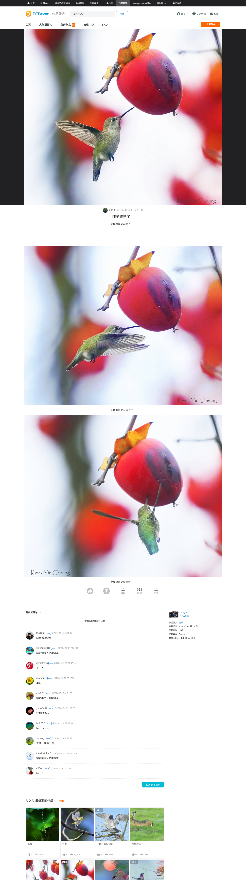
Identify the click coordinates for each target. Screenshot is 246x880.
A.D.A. (110, 210)
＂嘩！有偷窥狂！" (106, 844)
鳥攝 (181, 622)
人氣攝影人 (45, 24)
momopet (41, 677)
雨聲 (29, 844)
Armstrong (42, 662)
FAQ (105, 24)
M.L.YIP (40, 723)
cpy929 (40, 692)
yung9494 (41, 707)
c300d (39, 768)
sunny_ (40, 738)
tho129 (40, 632)
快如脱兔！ (137, 844)
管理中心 (89, 24)
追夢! (65, 844)
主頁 (28, 24)
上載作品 (210, 24)
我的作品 (67, 25)
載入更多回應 (153, 784)
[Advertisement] (123, 236)
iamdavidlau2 (43, 753)
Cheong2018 (43, 647)
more (61, 800)
